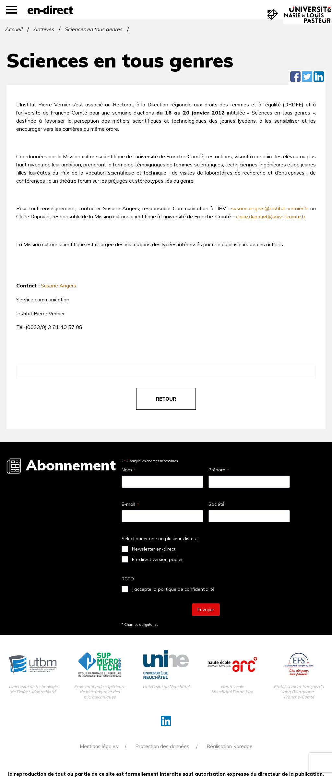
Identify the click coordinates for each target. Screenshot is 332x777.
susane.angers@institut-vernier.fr (269, 208)
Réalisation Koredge (230, 746)
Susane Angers (58, 285)
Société (216, 504)
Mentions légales (99, 746)
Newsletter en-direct (153, 549)
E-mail (130, 504)
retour (166, 399)
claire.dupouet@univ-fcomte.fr (270, 216)
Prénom (218, 470)
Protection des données (162, 746)
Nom (129, 470)
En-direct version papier (157, 559)
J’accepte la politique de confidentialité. (174, 589)
